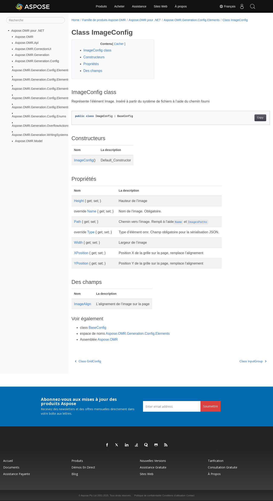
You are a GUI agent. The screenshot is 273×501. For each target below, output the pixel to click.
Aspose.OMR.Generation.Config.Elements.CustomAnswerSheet (55, 79)
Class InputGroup (239, 361)
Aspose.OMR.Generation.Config (37, 61)
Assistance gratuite (153, 467)
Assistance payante (16, 474)
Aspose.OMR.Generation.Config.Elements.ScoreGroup (49, 98)
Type (91, 232)
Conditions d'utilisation (174, 495)
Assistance (139, 6)
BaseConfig (97, 327)
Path (77, 221)
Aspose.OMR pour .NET (27, 30)
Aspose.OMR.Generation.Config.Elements (40, 70)
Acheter (119, 6)
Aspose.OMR (24, 36)
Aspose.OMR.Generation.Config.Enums (39, 116)
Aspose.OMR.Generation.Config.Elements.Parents (46, 88)
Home (75, 20)
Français (227, 6)
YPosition (81, 263)
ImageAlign (82, 304)
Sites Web (160, 6)
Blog (74, 474)
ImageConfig (83, 160)
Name (91, 211)
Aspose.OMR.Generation (32, 55)
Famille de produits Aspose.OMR (104, 20)
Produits (101, 6)
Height (79, 201)
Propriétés (91, 64)
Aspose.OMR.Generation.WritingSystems (40, 135)
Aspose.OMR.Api (27, 42)
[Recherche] (35, 20)
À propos (181, 6)
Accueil (8, 461)
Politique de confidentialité (148, 495)
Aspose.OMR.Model (29, 141)
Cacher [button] (116, 44)
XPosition (81, 253)
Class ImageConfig (235, 20)
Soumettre (210, 406)
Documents (11, 467)
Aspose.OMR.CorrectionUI (33, 49)
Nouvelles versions (153, 461)
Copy (246, 117)
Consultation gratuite (222, 467)
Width (78, 242)
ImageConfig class (97, 50)
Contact (190, 495)
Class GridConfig (88, 361)
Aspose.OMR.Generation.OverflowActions (40, 125)
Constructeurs (94, 57)
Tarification (215, 461)
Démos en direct (83, 467)
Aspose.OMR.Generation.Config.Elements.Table (45, 107)
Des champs (92, 71)
